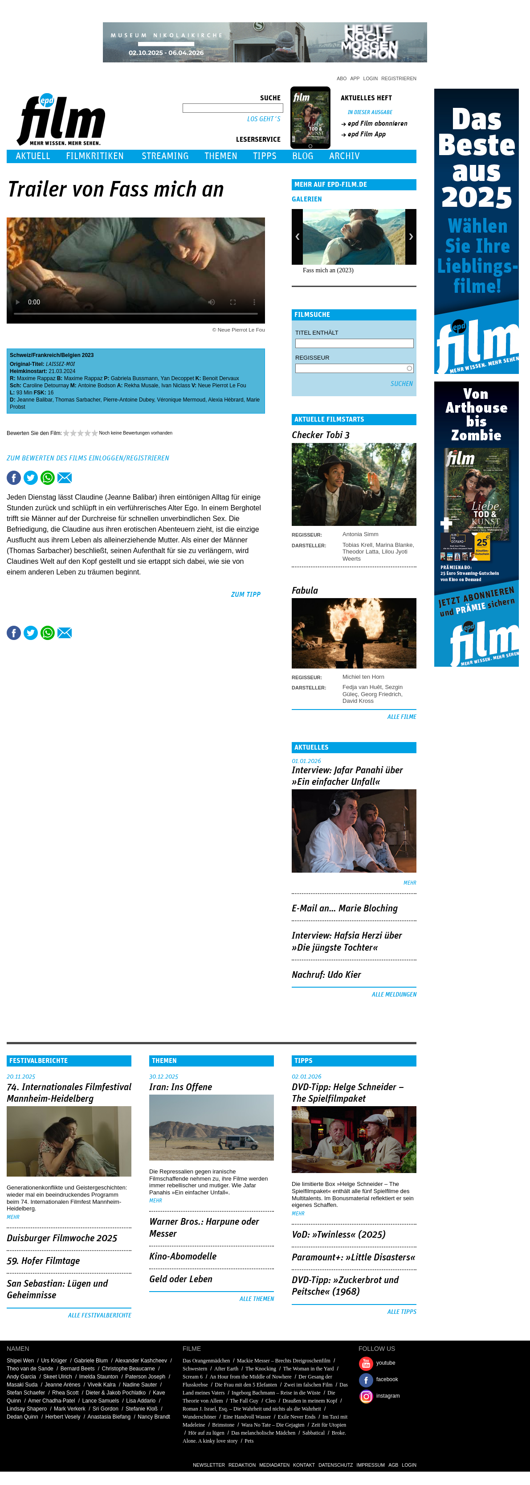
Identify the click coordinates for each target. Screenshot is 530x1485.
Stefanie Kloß (142, 1409)
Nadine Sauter (140, 1385)
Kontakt (304, 1465)
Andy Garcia (21, 1377)
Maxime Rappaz (36, 378)
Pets (249, 1441)
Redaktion (242, 1465)
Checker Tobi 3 (321, 435)
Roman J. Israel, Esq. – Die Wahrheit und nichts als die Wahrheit (252, 1409)
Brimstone (223, 1425)
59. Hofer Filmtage (43, 1261)
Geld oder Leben (180, 1279)
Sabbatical (313, 1433)
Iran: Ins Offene (180, 1087)
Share (48, 478)
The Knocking (260, 1369)
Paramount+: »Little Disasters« (354, 1258)
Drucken (81, 478)
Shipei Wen (20, 1361)
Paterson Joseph (145, 1377)
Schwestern (195, 1369)
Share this (14, 478)
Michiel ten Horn (363, 676)
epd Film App (367, 134)
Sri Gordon (105, 1409)
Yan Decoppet (177, 378)
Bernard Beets (78, 1369)
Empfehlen (64, 478)
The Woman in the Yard (308, 1369)
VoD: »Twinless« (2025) (339, 1235)
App (355, 78)
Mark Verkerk (70, 1409)
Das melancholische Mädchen (263, 1433)
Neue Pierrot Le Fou (222, 385)
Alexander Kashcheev (141, 1361)
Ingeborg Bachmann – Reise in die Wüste (276, 1393)
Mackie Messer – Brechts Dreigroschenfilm (283, 1361)
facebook (387, 1379)
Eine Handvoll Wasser (247, 1417)
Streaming (165, 156)
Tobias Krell (357, 544)
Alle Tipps (401, 1312)
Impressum (371, 1465)
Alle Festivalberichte (99, 1316)
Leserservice (258, 139)
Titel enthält (316, 332)
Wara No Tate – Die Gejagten (273, 1425)
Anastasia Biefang (108, 1417)
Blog (303, 156)
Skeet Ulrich (57, 1377)
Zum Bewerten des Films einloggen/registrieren (88, 458)
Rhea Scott (65, 1393)
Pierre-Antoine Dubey (128, 400)
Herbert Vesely (63, 1417)
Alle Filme (401, 717)
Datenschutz (335, 1465)
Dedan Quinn (22, 1417)
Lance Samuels (100, 1401)
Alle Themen (257, 1299)
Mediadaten (274, 1465)
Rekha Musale (141, 385)
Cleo (270, 1401)
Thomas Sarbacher (77, 400)
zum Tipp (246, 594)
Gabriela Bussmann (134, 378)
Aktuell (33, 156)
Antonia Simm (360, 534)
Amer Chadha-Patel (51, 1401)
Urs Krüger (54, 1361)
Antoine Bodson (97, 385)
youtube (385, 1363)
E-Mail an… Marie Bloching (345, 909)
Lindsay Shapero (27, 1409)
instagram (388, 1396)
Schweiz (20, 355)
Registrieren (398, 78)
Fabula (305, 591)
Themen (220, 156)
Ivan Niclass (175, 385)
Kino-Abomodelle (182, 1257)
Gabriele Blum (91, 1361)
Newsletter (209, 1465)
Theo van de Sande (30, 1369)
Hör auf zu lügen (206, 1433)
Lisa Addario (140, 1401)
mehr (410, 883)
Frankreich (46, 355)
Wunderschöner (199, 1417)
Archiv (344, 156)
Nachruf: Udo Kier (326, 975)
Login (370, 78)
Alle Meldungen (394, 995)
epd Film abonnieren (378, 123)
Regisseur (312, 357)
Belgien (70, 355)
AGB (393, 1465)
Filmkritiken (95, 156)
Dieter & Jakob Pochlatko (116, 1393)
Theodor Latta (360, 551)
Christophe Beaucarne (128, 1369)
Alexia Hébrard (225, 400)
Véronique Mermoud (181, 400)
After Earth (226, 1369)
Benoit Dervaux (221, 378)
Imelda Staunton (98, 1377)
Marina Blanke (393, 544)
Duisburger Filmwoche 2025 (62, 1238)
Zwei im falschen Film (308, 1385)
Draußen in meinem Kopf (309, 1401)
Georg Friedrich (381, 694)
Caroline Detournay (46, 385)
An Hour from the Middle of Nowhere (251, 1377)
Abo (342, 78)
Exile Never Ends (297, 1417)
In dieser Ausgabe (370, 112)
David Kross (358, 700)
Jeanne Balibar (34, 400)
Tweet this (31, 478)
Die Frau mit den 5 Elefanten (246, 1385)
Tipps (265, 156)
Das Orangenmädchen (206, 1361)
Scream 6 (193, 1377)
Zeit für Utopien (328, 1425)
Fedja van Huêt (362, 687)
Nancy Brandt (154, 1417)
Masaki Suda (22, 1385)
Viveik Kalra (102, 1385)
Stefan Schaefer (26, 1393)
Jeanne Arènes (62, 1385)
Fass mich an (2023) (328, 270)
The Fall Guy (244, 1401)
